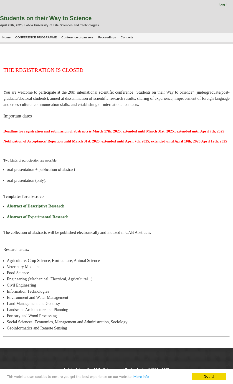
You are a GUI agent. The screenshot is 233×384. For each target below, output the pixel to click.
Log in (224, 4)
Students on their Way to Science (46, 18)
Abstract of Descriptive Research (35, 206)
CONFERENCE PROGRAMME (36, 37)
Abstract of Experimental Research (37, 217)
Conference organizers (77, 37)
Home (6, 37)
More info (141, 376)
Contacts (127, 37)
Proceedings (107, 37)
